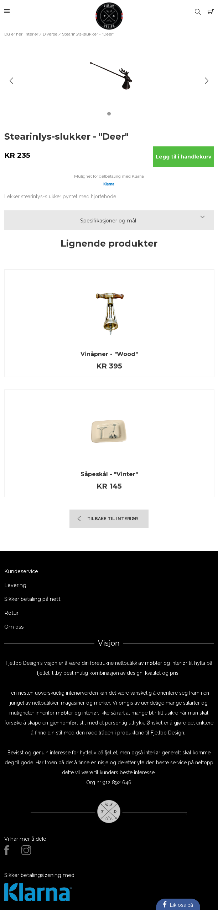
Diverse (50, 34)
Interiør (31, 34)
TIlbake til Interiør (112, 518)
